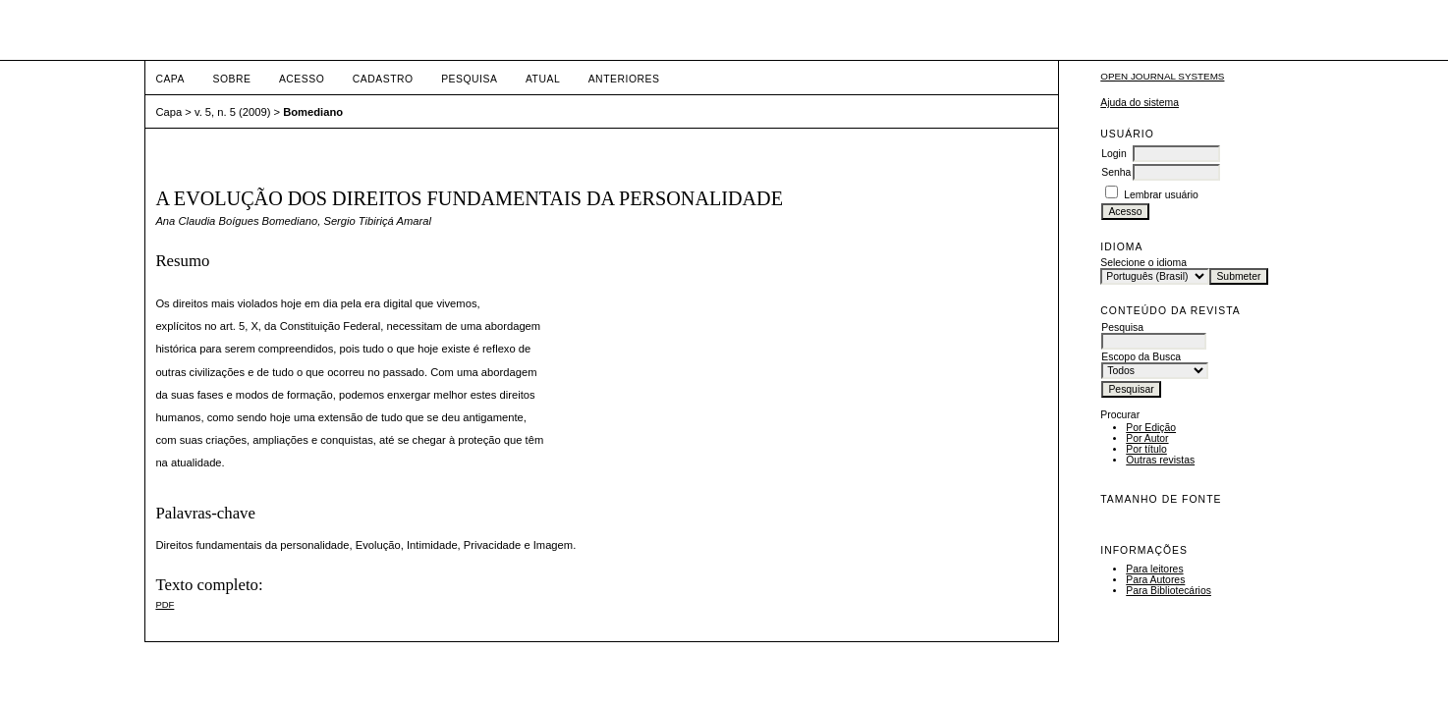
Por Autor (1147, 438)
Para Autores (1155, 579)
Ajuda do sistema (1139, 102)
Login (1113, 153)
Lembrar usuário (1161, 195)
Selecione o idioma (1143, 262)
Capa (170, 79)
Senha (1116, 172)
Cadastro (383, 79)
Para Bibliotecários (1168, 590)
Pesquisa (469, 79)
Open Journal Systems (1162, 76)
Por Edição (1151, 427)
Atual (543, 79)
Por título (1146, 449)
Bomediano (313, 112)
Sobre (231, 79)
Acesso (301, 79)
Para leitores (1154, 569)
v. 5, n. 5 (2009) (233, 112)
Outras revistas (1160, 460)
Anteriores (624, 79)
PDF (164, 604)
